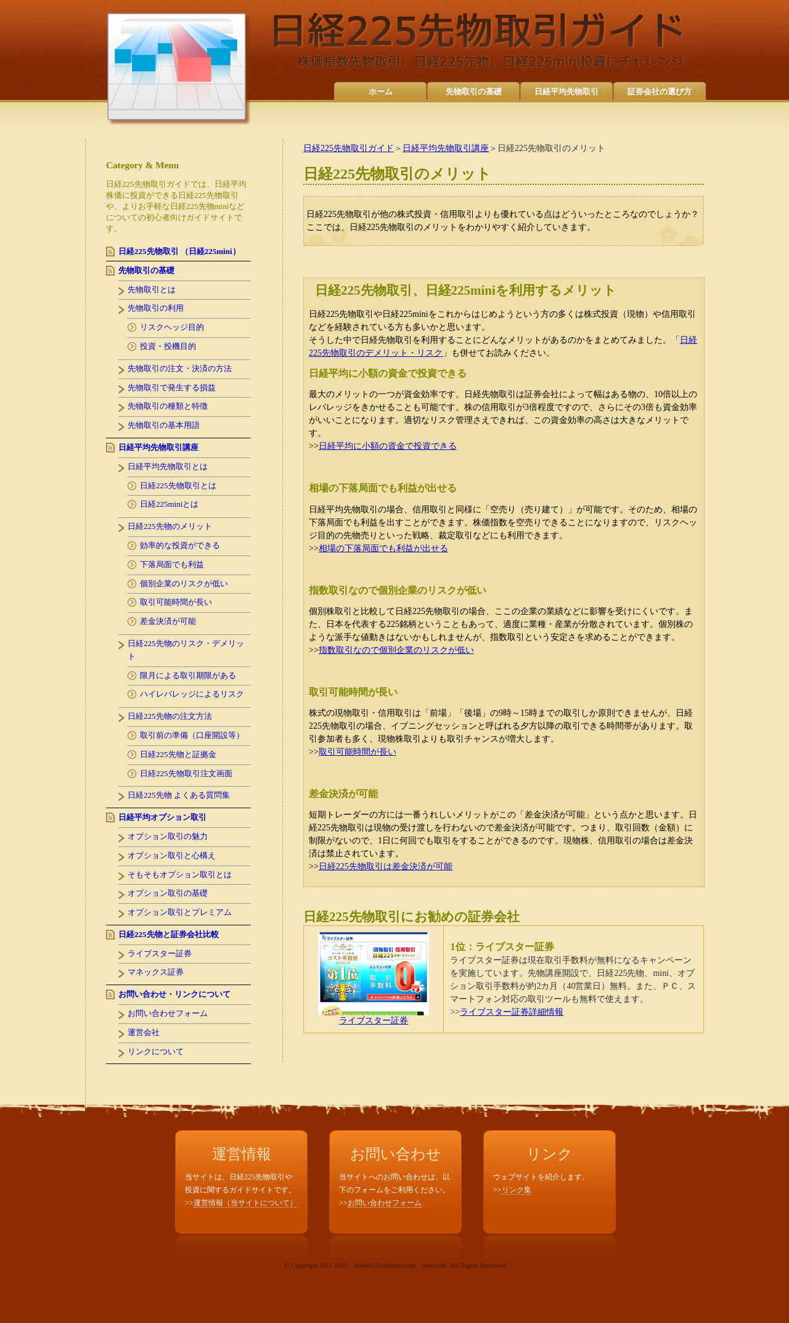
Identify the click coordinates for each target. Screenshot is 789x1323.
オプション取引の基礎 (168, 893)
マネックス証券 (156, 972)
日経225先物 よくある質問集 (179, 795)
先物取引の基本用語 (164, 425)
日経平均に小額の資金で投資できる (388, 446)
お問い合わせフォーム (168, 1013)
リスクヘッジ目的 (172, 327)
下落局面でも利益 (172, 564)
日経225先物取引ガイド (348, 148)
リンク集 (516, 1190)
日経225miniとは (169, 504)
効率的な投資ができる (180, 545)
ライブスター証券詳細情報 (511, 1012)
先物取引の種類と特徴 (168, 406)
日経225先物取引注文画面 (186, 773)
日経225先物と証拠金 (178, 754)
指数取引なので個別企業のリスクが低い (396, 650)
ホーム (381, 91)
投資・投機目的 (168, 346)
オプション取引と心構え (172, 855)
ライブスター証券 (373, 1016)
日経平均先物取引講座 (446, 148)
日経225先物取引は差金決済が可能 (385, 866)
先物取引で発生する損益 (172, 387)
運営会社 (144, 1032)
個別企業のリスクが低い (184, 583)
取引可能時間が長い (357, 751)
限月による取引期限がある (188, 675)
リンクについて (156, 1051)
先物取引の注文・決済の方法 (180, 368)
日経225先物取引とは (178, 485)
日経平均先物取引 (566, 91)
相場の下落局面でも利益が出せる (383, 548)
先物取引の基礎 (474, 91)
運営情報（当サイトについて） (245, 1202)
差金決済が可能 (168, 621)
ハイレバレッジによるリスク (192, 693)
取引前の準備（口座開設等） (192, 735)
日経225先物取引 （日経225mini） (179, 251)
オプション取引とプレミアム (180, 912)
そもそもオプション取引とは (180, 874)
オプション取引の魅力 (168, 836)
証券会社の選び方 (660, 91)
